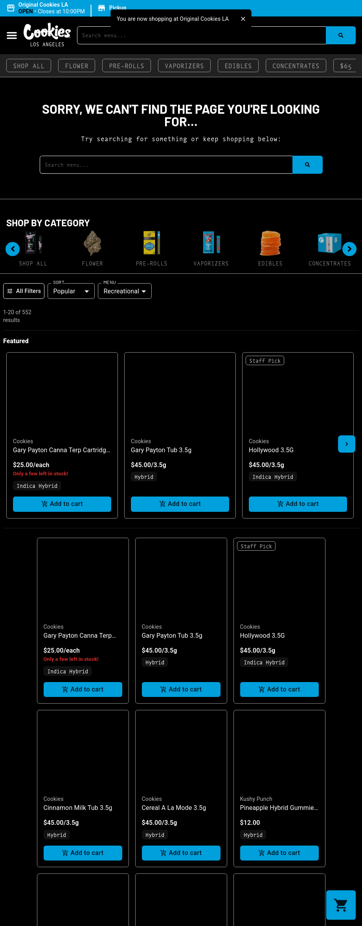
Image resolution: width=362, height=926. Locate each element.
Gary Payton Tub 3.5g (172, 437)
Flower (76, 65)
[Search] (341, 35)
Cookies (54, 429)
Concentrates (296, 65)
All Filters (24, 291)
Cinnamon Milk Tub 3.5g (78, 610)
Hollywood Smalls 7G (74, 773)
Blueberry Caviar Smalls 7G (180, 773)
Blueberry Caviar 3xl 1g (272, 773)
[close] (243, 19)
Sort (58, 282)
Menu (109, 282)
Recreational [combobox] (121, 291)
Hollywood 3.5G (262, 437)
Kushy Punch (256, 601)
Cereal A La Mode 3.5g (174, 610)
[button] (67, 8)
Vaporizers (184, 65)
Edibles (238, 65)
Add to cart (83, 491)
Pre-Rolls (126, 65)
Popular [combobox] (64, 291)
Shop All (28, 65)
